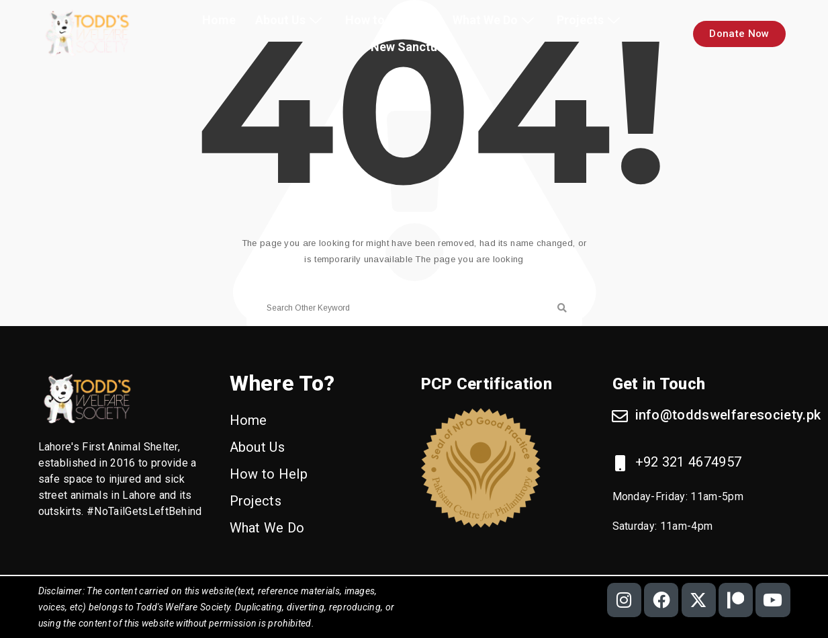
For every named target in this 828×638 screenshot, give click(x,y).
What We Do (495, 20)
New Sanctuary (413, 47)
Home (218, 20)
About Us (290, 20)
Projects (590, 20)
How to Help (388, 20)
